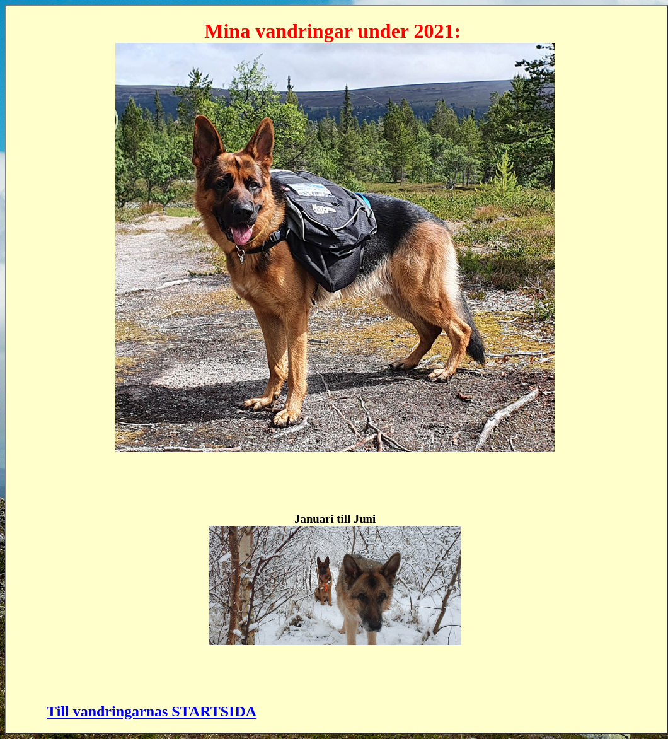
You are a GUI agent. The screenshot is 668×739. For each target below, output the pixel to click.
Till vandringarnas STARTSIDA (151, 711)
